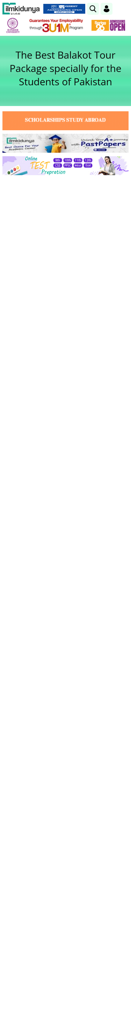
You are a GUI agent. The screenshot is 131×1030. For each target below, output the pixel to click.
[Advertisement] (65, 250)
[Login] (106, 9)
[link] (93, 9)
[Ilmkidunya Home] (21, 9)
